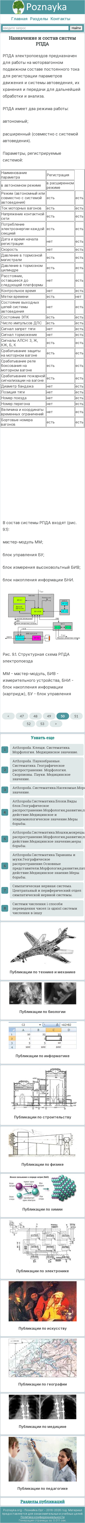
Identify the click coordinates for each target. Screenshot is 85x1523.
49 (49, 716)
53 (42, 724)
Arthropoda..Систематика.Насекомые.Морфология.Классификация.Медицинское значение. (48, 789)
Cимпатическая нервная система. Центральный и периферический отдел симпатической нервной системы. (46, 890)
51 (76, 716)
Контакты (60, 18)
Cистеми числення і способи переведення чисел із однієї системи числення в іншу (44, 908)
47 (22, 716)
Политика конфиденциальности (43, 1517)
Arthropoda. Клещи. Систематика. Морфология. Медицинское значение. (45, 749)
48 (35, 716)
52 (29, 724)
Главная (19, 18)
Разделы (39, 18)
